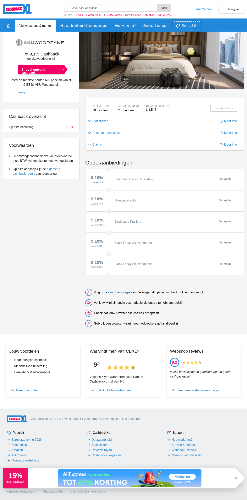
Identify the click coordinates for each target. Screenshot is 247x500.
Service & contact (184, 444)
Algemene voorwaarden (21, 491)
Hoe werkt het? (182, 439)
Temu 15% (189, 25)
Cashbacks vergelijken (107, 455)
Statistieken (100, 444)
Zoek (164, 7)
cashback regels (120, 292)
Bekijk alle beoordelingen (113, 390)
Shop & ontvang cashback (33, 71)
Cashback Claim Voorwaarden (89, 491)
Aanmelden (204, 9)
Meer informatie (26, 390)
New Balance (133, 15)
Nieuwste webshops (25, 460)
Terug (21, 92)
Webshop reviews (184, 450)
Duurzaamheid (102, 439)
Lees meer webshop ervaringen (198, 390)
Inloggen (233, 9)
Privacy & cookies (53, 491)
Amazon (149, 15)
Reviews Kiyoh (102, 450)
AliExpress (164, 15)
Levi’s (79, 15)
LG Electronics (113, 15)
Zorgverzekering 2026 (27, 439)
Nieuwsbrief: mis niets (187, 455)
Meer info (230, 121)
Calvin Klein (93, 15)
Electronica (19, 444)
